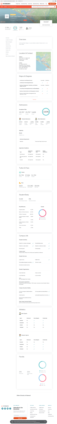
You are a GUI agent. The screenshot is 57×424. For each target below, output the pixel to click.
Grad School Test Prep (33, 409)
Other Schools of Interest (10, 56)
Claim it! (25, 20)
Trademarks (50, 414)
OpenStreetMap (50, 8)
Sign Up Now (52, 3)
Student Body (8, 48)
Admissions (8, 44)
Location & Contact (9, 39)
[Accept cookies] (44, 422)
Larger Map (48, 69)
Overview (7, 37)
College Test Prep (33, 407)
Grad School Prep (24, 3)
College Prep (18, 3)
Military (31, 412)
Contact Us (50, 409)
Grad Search (41, 409)
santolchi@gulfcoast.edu (26, 66)
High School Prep (36, 3)
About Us (49, 407)
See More (34, 99)
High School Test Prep (33, 414)
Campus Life (8, 50)
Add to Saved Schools (46, 24)
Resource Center (41, 412)
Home (2, 6)
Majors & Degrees (9, 42)
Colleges (5, 6)
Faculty (7, 54)
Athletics (7, 52)
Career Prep (30, 3)
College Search (41, 407)
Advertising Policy (51, 416)
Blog (48, 412)
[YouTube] (8, 408)
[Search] (46, 3)
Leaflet (44, 8)
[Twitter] (2, 408)
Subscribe (20, 418)
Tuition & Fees (8, 46)
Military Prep (42, 3)
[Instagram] (10, 408)
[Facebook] (5, 408)
